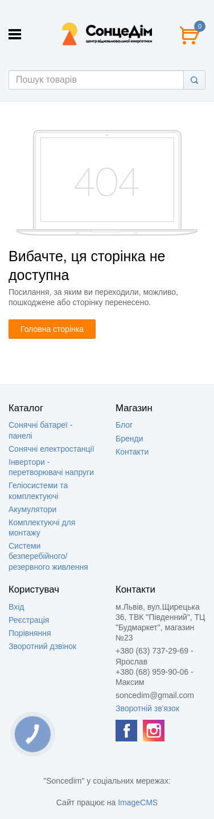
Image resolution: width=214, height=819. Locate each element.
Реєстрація (29, 620)
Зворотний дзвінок (42, 646)
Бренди (129, 438)
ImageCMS (138, 802)
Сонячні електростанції (51, 448)
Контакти (132, 451)
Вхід (16, 606)
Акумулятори (32, 509)
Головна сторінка (52, 329)
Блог (124, 424)
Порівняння (30, 633)
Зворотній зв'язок (147, 708)
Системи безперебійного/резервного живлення (48, 556)
